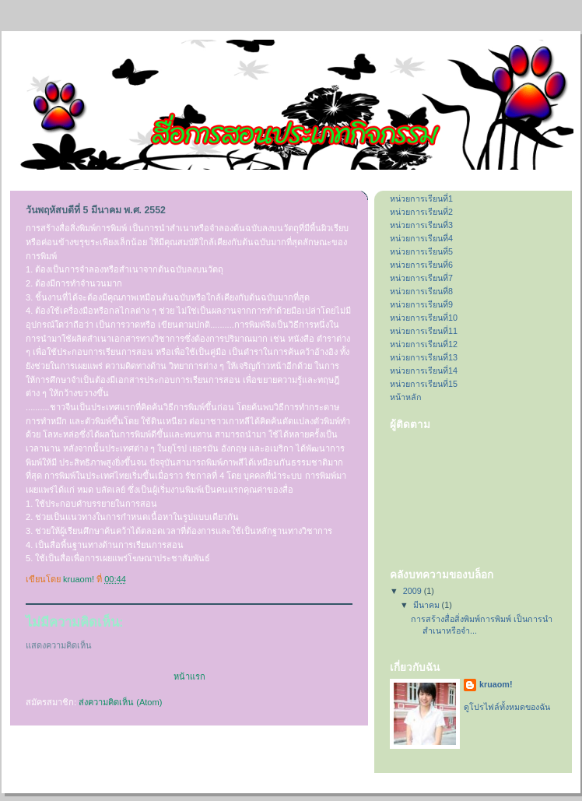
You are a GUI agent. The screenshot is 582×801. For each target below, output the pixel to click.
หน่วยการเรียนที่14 (424, 370)
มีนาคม (427, 605)
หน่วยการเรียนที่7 (421, 278)
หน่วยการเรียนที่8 (421, 291)
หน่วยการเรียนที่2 (421, 211)
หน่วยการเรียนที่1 (421, 198)
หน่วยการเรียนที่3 (421, 225)
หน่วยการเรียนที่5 (421, 251)
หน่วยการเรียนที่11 (424, 331)
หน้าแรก (189, 676)
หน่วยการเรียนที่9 (421, 304)
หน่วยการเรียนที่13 (424, 357)
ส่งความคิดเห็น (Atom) (120, 702)
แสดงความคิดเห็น (59, 645)
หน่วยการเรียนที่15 (424, 383)
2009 (413, 590)
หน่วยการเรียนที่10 (424, 317)
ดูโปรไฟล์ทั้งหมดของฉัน (507, 706)
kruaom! (496, 684)
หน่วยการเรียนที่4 (421, 238)
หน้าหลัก (406, 397)
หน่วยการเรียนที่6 (421, 264)
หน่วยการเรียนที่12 (424, 344)
